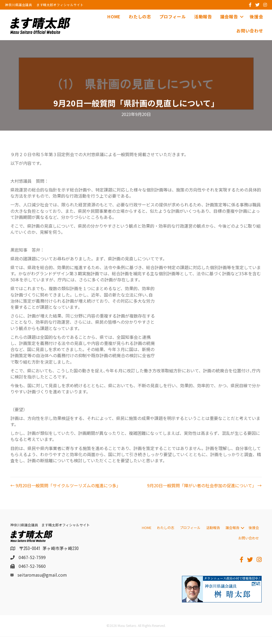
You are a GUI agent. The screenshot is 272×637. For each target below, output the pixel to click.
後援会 (256, 16)
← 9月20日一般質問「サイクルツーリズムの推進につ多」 (65, 485)
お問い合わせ (249, 30)
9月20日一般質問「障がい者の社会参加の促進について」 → (204, 485)
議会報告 (229, 16)
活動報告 (203, 16)
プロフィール (172, 16)
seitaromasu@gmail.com (42, 575)
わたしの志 (140, 16)
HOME (114, 16)
